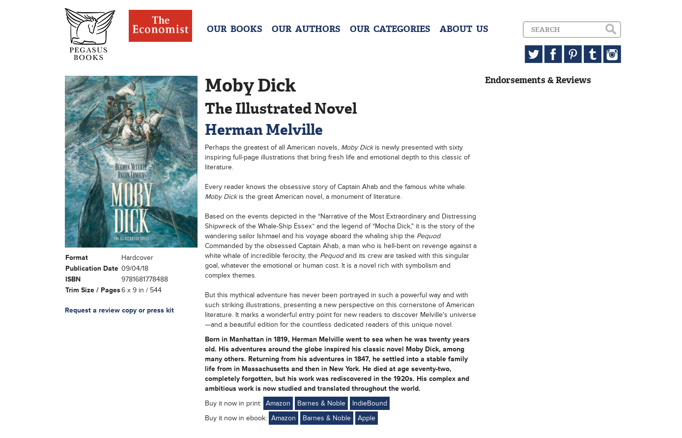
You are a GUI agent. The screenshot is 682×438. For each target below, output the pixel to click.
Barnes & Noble (321, 403)
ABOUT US (464, 29)
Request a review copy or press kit (119, 310)
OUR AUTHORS (306, 29)
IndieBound (369, 403)
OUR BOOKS (234, 29)
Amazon (278, 403)
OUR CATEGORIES (390, 29)
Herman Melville (264, 129)
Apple (366, 418)
